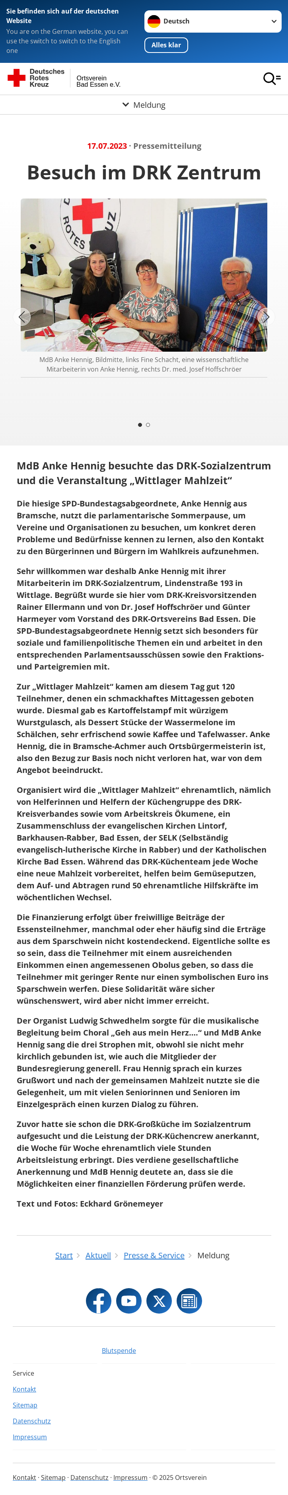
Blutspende (119, 1350)
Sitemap (25, 1405)
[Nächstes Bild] (266, 317)
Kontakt (24, 1389)
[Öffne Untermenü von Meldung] (144, 104)
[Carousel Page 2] (148, 425)
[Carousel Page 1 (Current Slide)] (140, 425)
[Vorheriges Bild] (22, 317)
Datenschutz (32, 1421)
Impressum (30, 1437)
